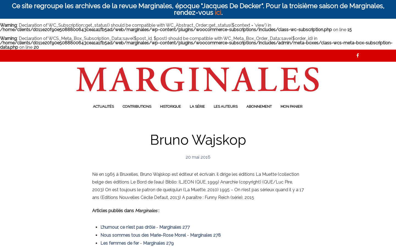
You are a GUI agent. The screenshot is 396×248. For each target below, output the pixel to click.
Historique (170, 106)
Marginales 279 (158, 243)
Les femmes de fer (119, 243)
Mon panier (291, 106)
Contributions (137, 106)
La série (197, 106)
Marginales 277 (174, 227)
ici (218, 13)
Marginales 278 (205, 235)
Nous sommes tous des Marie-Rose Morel (143, 235)
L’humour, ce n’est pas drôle (127, 227)
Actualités (103, 106)
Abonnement (259, 106)
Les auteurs (226, 106)
